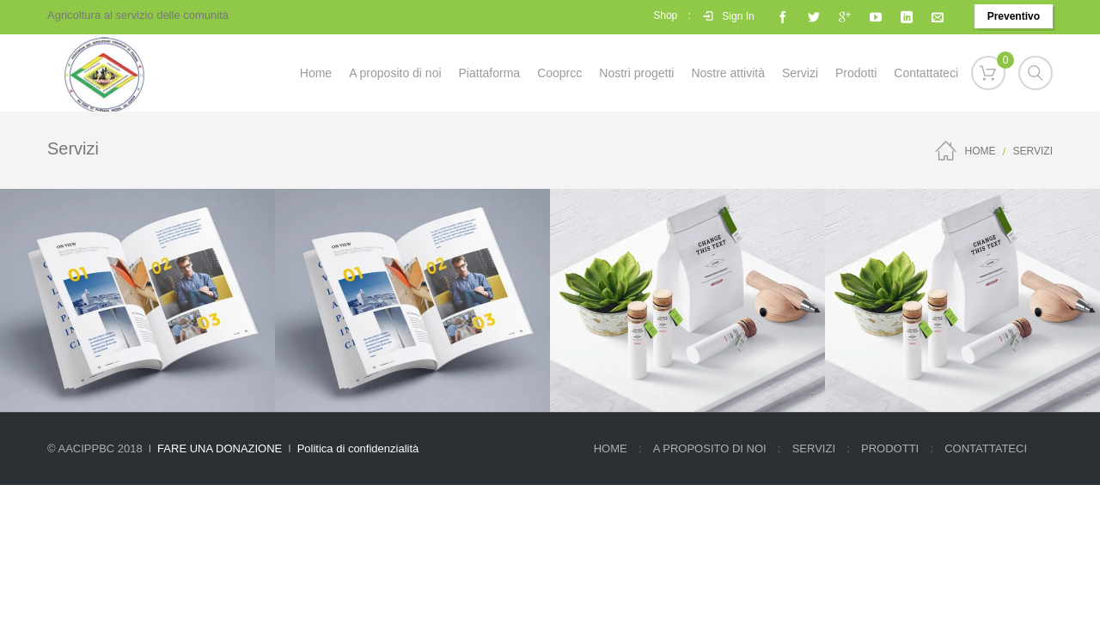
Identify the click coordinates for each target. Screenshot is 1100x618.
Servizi (813, 448)
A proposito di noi (710, 448)
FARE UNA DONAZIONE (219, 448)
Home (980, 151)
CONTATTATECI (985, 448)
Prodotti (890, 448)
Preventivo (1013, 16)
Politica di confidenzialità (358, 448)
